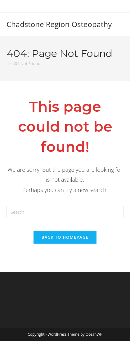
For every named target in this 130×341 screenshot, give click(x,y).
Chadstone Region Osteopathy (59, 24)
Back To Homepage (65, 237)
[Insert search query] (65, 212)
